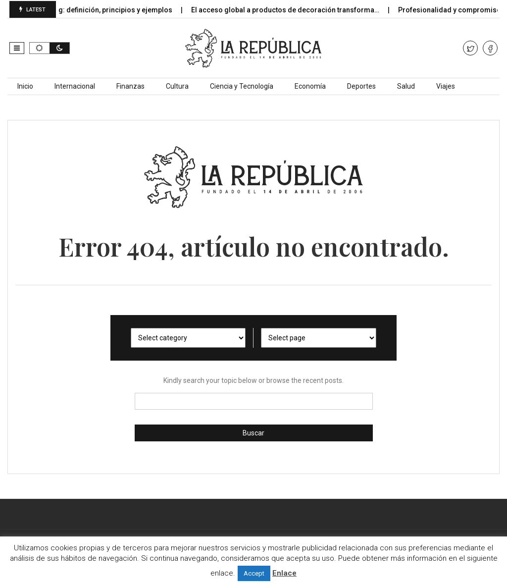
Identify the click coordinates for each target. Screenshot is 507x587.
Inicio (25, 86)
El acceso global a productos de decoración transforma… (291, 10)
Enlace (284, 573)
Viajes (445, 86)
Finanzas (130, 86)
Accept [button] (254, 573)
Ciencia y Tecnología (241, 86)
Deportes (361, 86)
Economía (310, 86)
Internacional (74, 86)
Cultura (177, 86)
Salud (406, 86)
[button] (16, 48)
